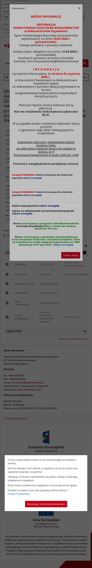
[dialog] (46, 284)
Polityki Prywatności (19, 493)
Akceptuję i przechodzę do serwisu (46, 504)
